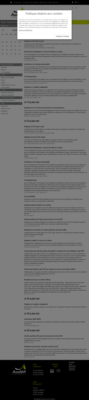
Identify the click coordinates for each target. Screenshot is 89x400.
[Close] (69, 13)
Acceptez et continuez (62, 36)
